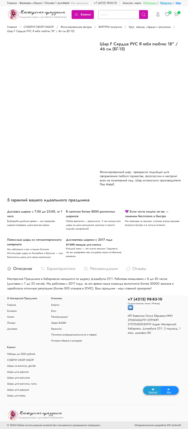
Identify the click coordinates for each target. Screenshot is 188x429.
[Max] (170, 390)
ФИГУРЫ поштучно (110, 27)
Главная (12, 27)
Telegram (166, 3)
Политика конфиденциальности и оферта (74, 334)
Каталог (83, 14)
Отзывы (11, 322)
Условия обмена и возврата (66, 340)
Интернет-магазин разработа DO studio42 (158, 425)
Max (178, 3)
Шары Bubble (58, 322)
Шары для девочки (18, 372)
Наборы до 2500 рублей (21, 354)
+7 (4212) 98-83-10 (105, 3)
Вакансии (56, 329)
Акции (10, 316)
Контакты (12, 311)
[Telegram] (152, 390)
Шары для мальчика (18, 377)
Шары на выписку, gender (21, 366)
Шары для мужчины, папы (22, 383)
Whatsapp (150, 3)
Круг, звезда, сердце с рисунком (150, 27)
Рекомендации (59, 316)
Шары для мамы (16, 395)
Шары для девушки (18, 389)
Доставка (12, 329)
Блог (53, 311)
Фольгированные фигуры (76, 27)
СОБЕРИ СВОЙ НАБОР (39, 27)
